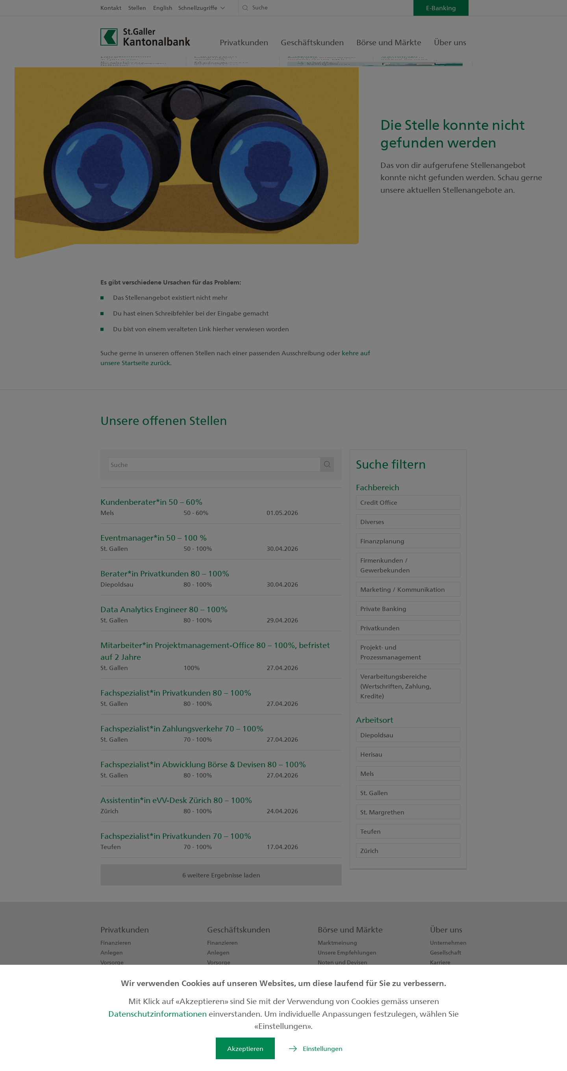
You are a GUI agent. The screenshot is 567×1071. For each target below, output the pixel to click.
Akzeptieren (245, 1048)
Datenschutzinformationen (158, 1013)
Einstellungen (323, 1048)
